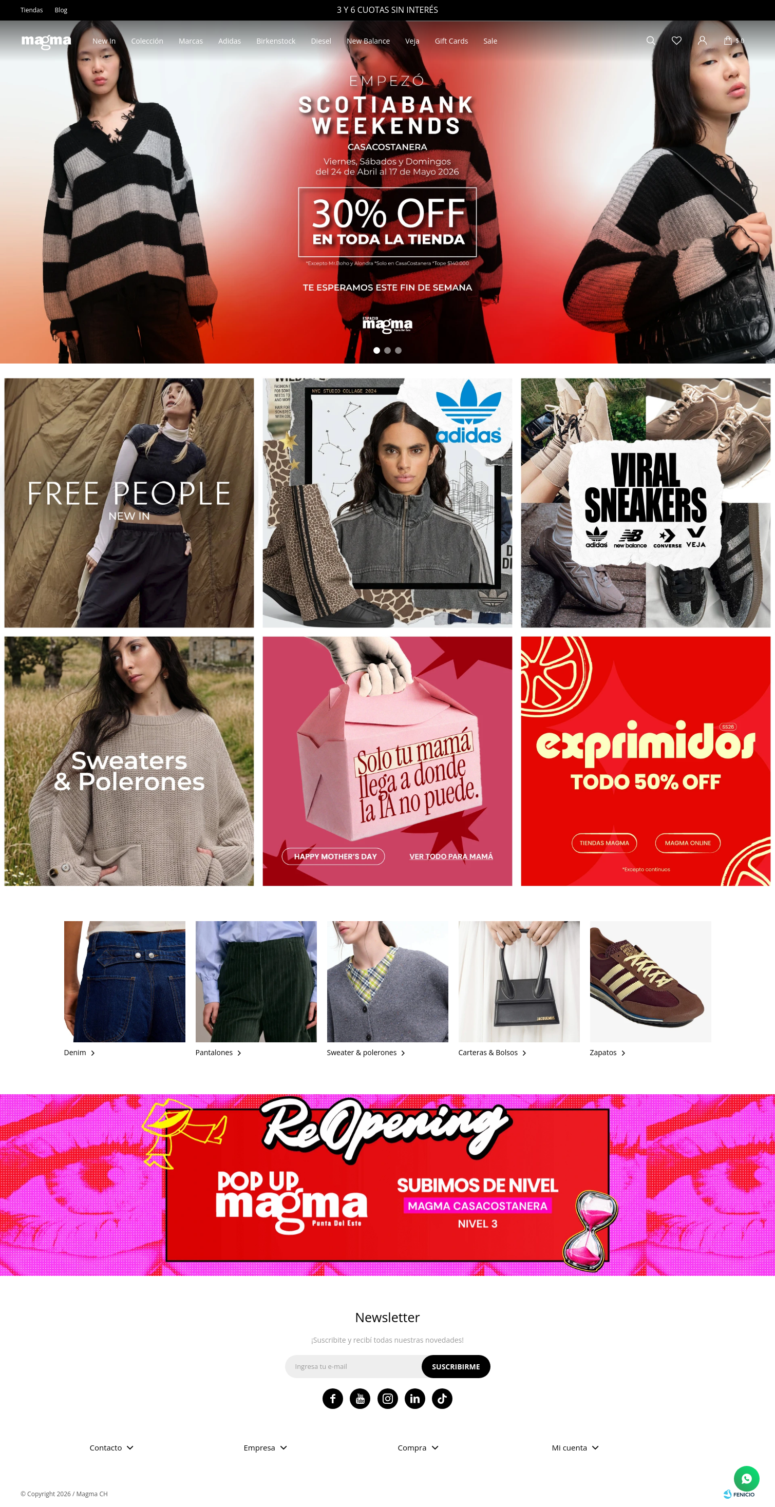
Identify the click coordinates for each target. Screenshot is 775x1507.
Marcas (191, 41)
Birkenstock (275, 41)
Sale (490, 41)
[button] (376, 350)
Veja (412, 41)
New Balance (368, 41)
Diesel (321, 41)
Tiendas (32, 10)
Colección (147, 41)
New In (104, 41)
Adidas (229, 41)
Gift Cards (451, 41)
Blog (61, 10)
